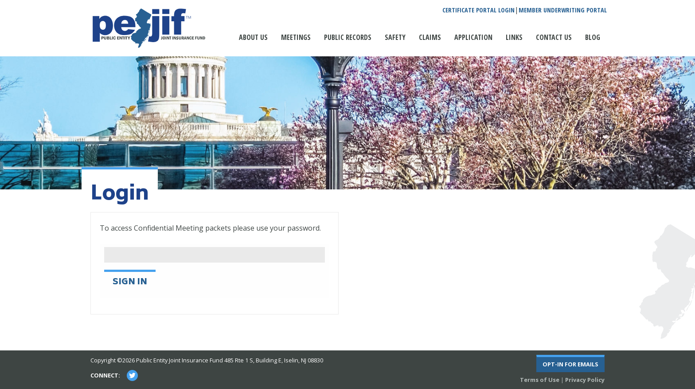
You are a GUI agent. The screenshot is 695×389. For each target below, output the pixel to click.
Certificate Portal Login (478, 10)
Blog (592, 37)
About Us (253, 37)
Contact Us (554, 37)
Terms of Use (539, 380)
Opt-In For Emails (570, 364)
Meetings (296, 37)
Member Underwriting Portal (563, 10)
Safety (395, 37)
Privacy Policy (585, 380)
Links (514, 37)
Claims (430, 37)
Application (473, 37)
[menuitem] (253, 41)
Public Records (347, 37)
